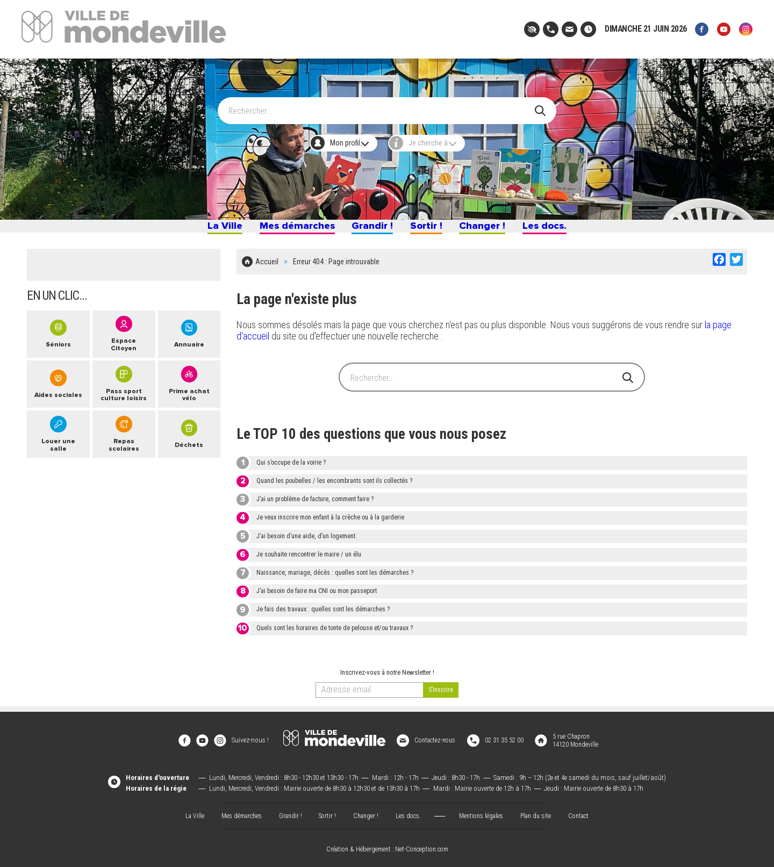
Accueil (266, 268)
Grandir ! (371, 229)
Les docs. (569, 229)
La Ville (198, 229)
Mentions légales (483, 812)
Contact (586, 812)
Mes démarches (282, 229)
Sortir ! (433, 229)
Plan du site (540, 812)
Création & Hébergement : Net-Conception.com (387, 846)
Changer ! (497, 229)
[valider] (440, 695)
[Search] (380, 105)
